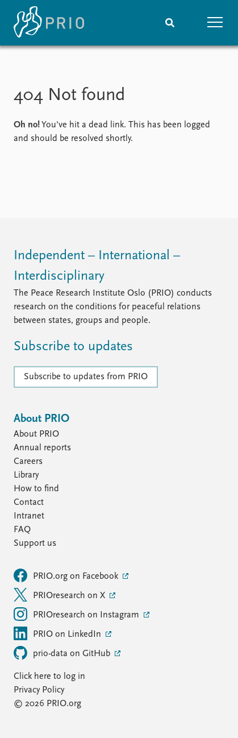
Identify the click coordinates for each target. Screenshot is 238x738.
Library (26, 475)
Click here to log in (49, 676)
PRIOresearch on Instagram (77, 614)
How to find (36, 489)
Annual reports (42, 448)
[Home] (49, 22)
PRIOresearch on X (60, 595)
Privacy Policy (39, 690)
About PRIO (36, 434)
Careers (28, 461)
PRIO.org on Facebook (67, 575)
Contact (29, 502)
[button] (215, 22)
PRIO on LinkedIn (58, 633)
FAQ (22, 529)
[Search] (170, 22)
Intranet (29, 516)
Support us (35, 543)
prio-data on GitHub (63, 653)
